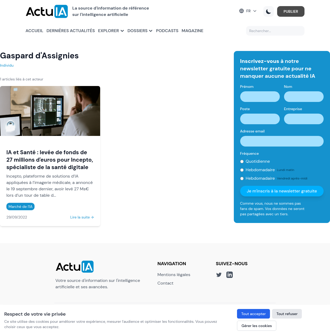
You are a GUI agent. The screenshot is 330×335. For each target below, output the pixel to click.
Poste (245, 108)
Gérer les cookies (257, 325)
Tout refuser (287, 313)
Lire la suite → (82, 217)
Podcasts (167, 30)
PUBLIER (291, 11)
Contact (166, 283)
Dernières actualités (70, 30)
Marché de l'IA (20, 206)
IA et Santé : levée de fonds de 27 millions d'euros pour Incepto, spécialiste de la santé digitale (49, 160)
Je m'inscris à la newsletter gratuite (282, 191)
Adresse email (252, 131)
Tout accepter (253, 313)
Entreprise (293, 108)
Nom (288, 86)
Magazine (193, 30)
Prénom (247, 86)
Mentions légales (174, 274)
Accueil (34, 30)
